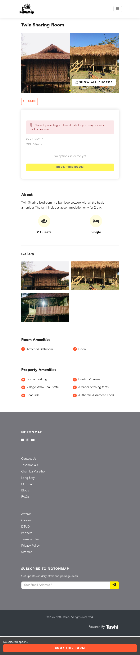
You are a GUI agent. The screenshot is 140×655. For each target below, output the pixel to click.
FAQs (25, 497)
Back (29, 101)
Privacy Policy (30, 545)
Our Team (27, 484)
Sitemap (27, 552)
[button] (70, 90)
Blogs (25, 490)
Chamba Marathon (33, 471)
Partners (26, 533)
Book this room (70, 167)
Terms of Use (30, 539)
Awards (26, 514)
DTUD (25, 526)
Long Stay (28, 478)
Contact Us (28, 458)
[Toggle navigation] (117, 9)
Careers (26, 520)
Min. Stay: (34, 144)
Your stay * (34, 139)
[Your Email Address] (65, 585)
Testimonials (29, 465)
